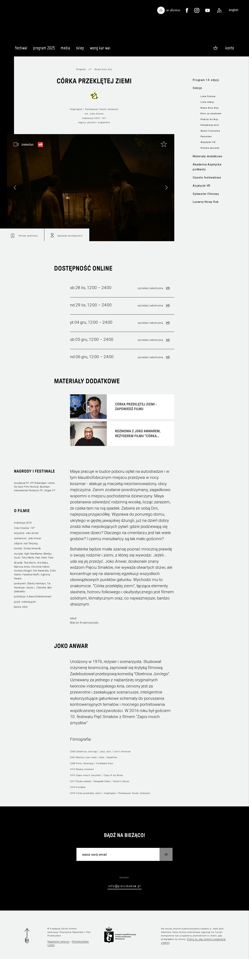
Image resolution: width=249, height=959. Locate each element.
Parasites (206, 136)
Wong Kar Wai (100, 49)
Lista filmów (208, 96)
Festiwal (21, 49)
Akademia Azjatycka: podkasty (207, 167)
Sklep (80, 49)
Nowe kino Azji (103, 69)
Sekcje (197, 88)
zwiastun (27, 144)
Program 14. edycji (206, 80)
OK (166, 854)
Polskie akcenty (210, 148)
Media (65, 49)
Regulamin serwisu (58, 941)
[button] (166, 187)
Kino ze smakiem (211, 113)
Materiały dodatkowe (207, 156)
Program (81, 69)
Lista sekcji (207, 102)
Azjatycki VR (208, 142)
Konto (229, 48)
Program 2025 (44, 49)
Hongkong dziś (210, 125)
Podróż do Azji (209, 119)
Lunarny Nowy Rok (206, 202)
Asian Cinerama (210, 130)
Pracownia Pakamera (71, 932)
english (233, 10)
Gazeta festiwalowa (207, 177)
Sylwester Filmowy (206, 194)
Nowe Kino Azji (210, 107)
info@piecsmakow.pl (124, 886)
